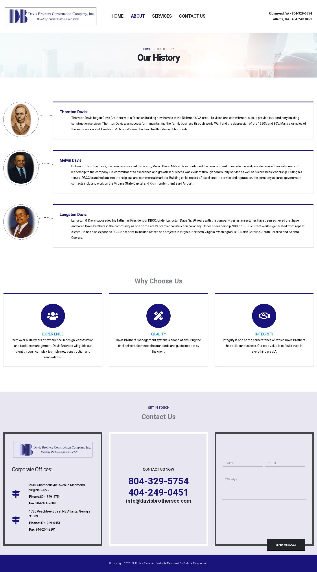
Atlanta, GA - (292, 19)
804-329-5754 (158, 481)
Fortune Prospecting (195, 563)
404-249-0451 (158, 492)
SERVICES (162, 16)
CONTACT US (192, 16)
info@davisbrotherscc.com (158, 501)
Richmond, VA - (290, 13)
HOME (117, 16)
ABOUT (138, 16)
